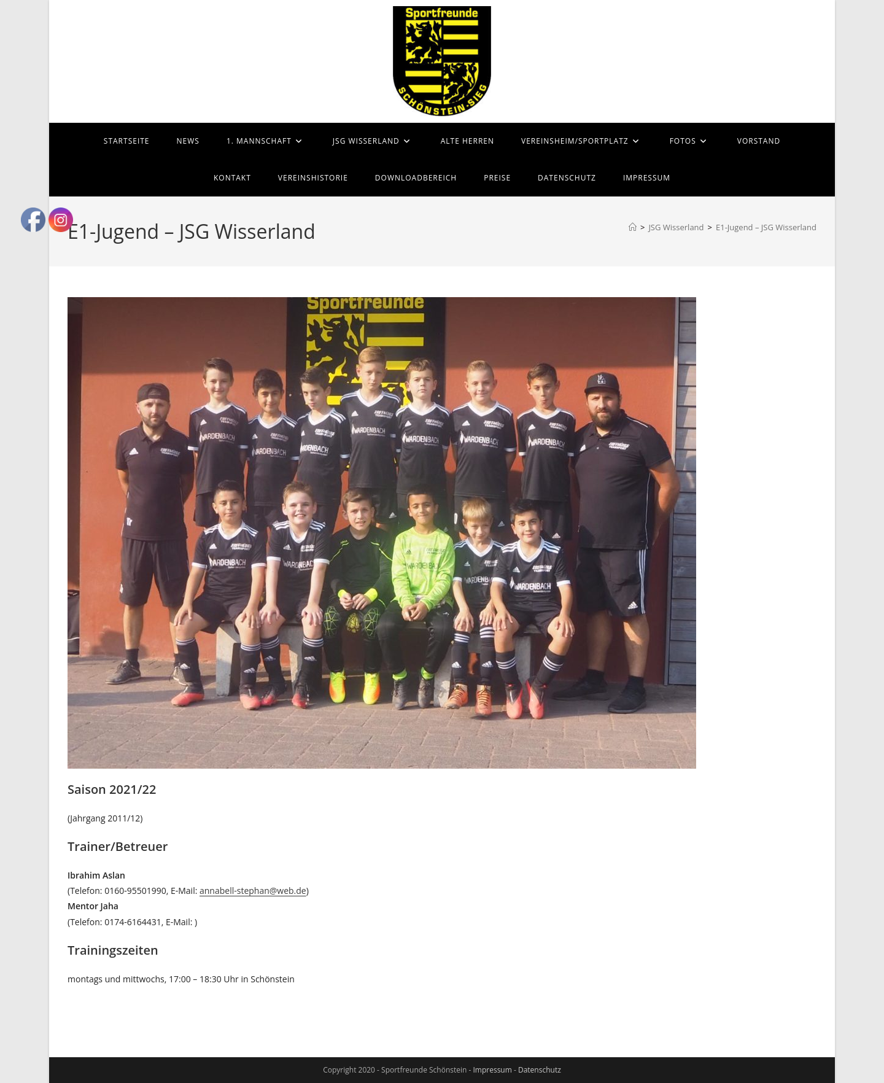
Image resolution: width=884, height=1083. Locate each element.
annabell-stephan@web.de (253, 890)
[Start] (633, 227)
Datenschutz (539, 1070)
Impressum (492, 1070)
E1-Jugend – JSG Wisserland (766, 227)
